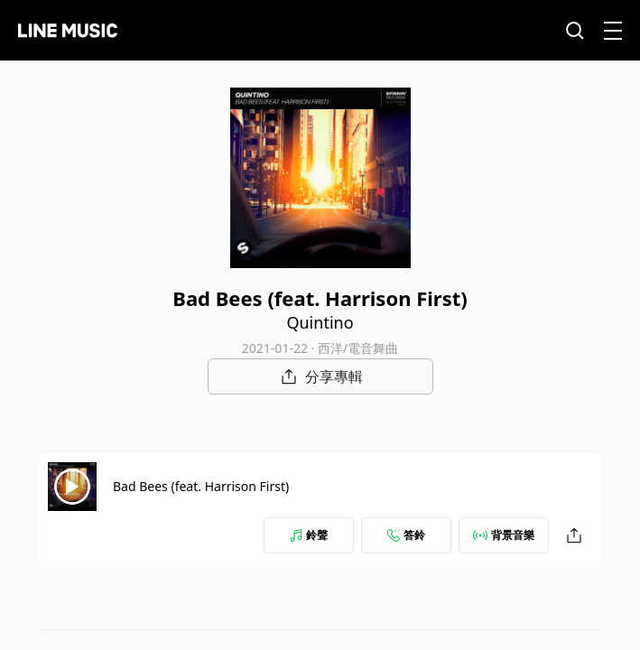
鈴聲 (309, 535)
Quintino (319, 322)
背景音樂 (503, 535)
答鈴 (406, 535)
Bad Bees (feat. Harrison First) (201, 486)
